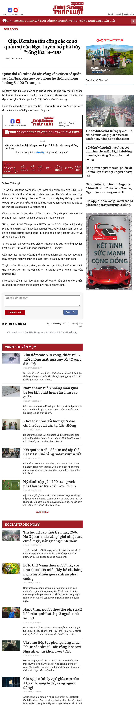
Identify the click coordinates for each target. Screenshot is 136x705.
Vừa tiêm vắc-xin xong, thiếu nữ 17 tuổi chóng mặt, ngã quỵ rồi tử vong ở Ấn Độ (52, 359)
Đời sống (47, 21)
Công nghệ (88, 21)
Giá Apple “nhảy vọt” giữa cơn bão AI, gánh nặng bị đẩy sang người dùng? (51, 683)
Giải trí (68, 21)
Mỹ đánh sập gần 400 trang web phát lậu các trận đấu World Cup (49, 484)
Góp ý (118, 14)
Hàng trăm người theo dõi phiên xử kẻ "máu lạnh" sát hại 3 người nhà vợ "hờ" (52, 613)
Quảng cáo (129, 14)
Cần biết (109, 21)
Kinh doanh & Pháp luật (24, 21)
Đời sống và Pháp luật (97, 80)
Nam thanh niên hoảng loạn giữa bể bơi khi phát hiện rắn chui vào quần (50, 392)
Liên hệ (110, 14)
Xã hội (58, 21)
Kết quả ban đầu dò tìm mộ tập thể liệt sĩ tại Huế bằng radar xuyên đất (52, 452)
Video (99, 21)
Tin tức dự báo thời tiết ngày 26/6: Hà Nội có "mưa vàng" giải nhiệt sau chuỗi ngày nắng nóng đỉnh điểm (52, 536)
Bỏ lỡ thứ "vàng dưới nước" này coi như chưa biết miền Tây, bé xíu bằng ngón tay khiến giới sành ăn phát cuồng (52, 572)
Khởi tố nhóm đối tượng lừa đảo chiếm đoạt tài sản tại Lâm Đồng (49, 423)
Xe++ (77, 21)
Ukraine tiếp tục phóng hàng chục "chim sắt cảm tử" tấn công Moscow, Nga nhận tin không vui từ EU (52, 646)
